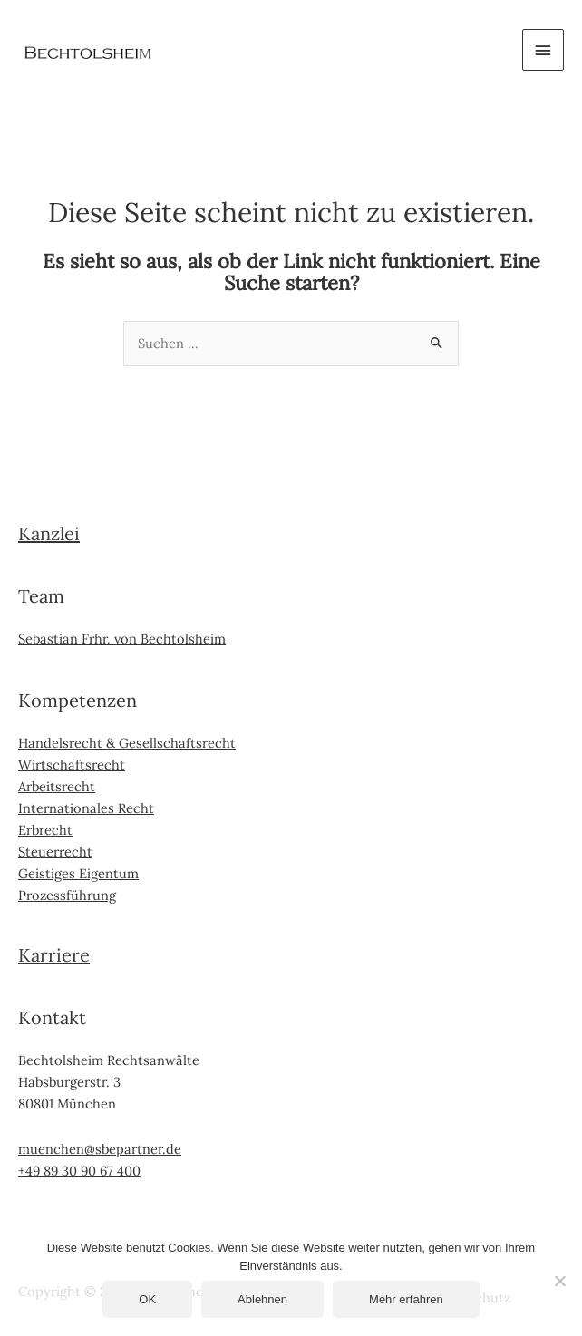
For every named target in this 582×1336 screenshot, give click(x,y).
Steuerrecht (55, 851)
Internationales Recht (86, 808)
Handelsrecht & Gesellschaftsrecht (127, 742)
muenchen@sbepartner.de (99, 1148)
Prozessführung (67, 895)
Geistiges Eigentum (78, 873)
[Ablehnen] (559, 1281)
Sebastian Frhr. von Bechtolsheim (122, 638)
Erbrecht (45, 829)
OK (147, 1299)
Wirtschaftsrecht (71, 764)
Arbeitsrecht (56, 786)
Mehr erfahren (406, 1299)
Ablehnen (262, 1299)
